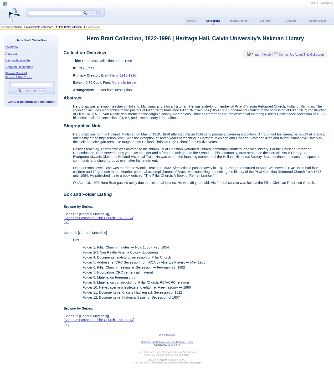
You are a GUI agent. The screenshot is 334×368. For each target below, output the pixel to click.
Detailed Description (19, 67)
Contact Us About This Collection (301, 54)
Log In (314, 2)
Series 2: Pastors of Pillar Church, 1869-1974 (98, 218)
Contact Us (326, 2)
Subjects (265, 20)
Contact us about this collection (31, 102)
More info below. (124, 82)
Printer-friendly (262, 54)
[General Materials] (16, 73)
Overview (11, 47)
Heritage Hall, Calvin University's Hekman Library (167, 342)
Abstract (11, 53)
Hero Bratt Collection (70, 27)
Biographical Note (17, 60)
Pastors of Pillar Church (18, 77)
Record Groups (317, 20)
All (66, 222)
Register (170, 334)
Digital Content (239, 20)
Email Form (173, 344)
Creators (291, 20)
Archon (18, 27)
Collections (213, 20)
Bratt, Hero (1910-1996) (119, 75)
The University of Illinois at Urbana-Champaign (176, 362)
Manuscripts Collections (39, 27)
